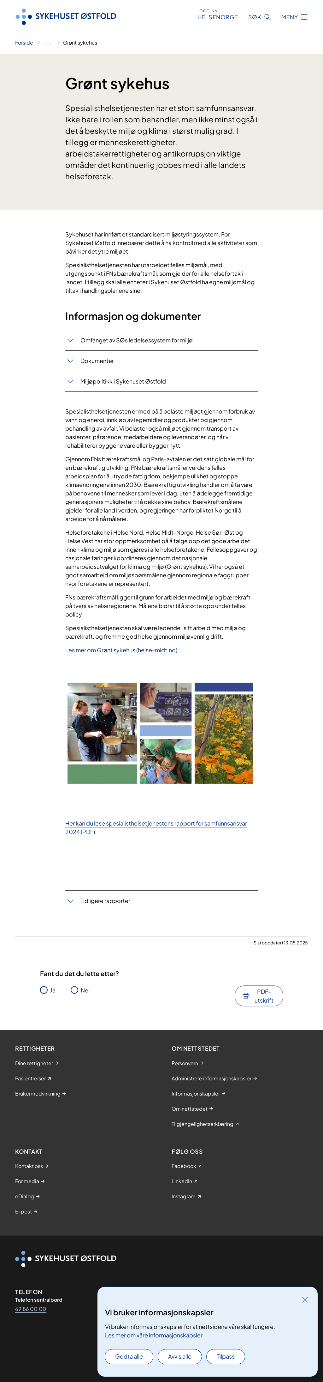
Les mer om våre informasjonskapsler (154, 1335)
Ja (53, 990)
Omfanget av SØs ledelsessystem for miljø (136, 340)
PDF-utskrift (264, 996)
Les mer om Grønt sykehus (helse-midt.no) (121, 650)
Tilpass (226, 1356)
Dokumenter (97, 360)
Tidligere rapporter (105, 900)
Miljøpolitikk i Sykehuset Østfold (123, 381)
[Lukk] (305, 1299)
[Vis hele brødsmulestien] (48, 43)
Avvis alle (179, 1356)
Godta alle (129, 1356)
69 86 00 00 (30, 1308)
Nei (85, 990)
